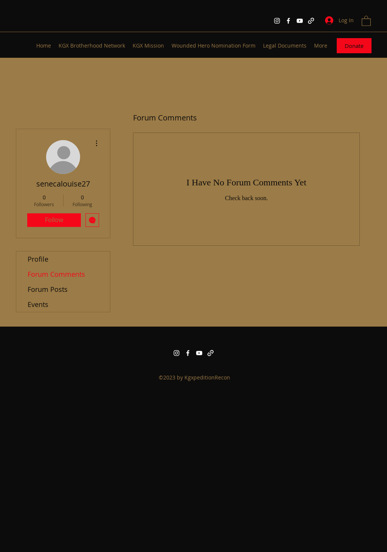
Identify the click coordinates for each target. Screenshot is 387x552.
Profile (38, 259)
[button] (366, 20)
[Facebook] (288, 21)
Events (38, 304)
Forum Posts (48, 289)
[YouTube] (299, 21)
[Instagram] (277, 21)
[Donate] (354, 45)
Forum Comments (56, 274)
